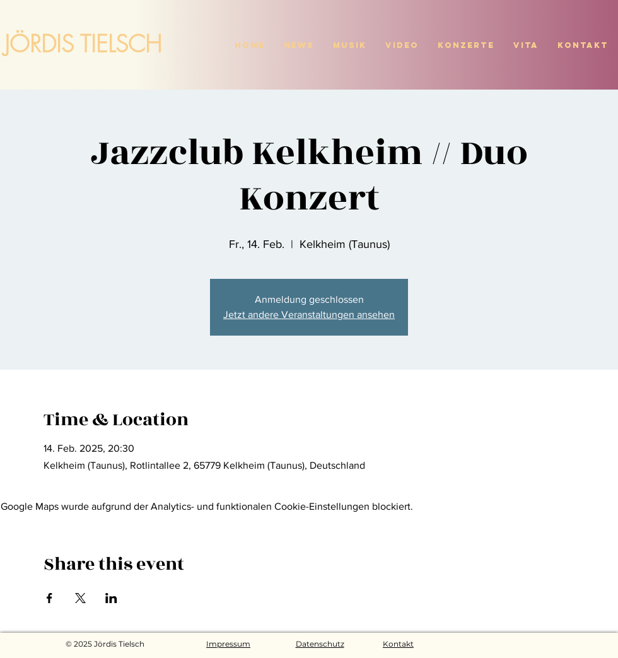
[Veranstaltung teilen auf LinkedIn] (111, 598)
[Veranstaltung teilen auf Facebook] (49, 598)
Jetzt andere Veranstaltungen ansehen (309, 314)
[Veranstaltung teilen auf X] (80, 598)
